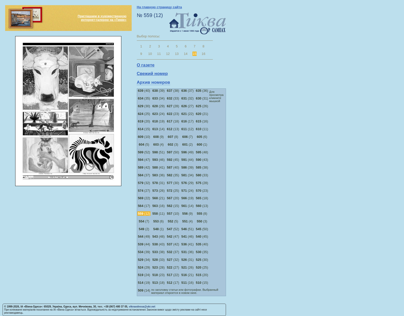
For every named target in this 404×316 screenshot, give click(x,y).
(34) (158, 98)
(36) (202, 91)
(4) (158, 144)
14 (185, 54)
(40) (144, 91)
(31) (202, 98)
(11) (202, 129)
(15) (144, 129)
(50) (173, 152)
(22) (187, 114)
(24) (158, 114)
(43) (202, 160)
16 (203, 54)
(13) (173, 129)
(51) (158, 152)
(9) (158, 137)
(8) (173, 137)
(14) (158, 129)
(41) (158, 167)
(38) (173, 91)
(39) (158, 91)
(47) (144, 160)
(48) (202, 152)
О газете (146, 65)
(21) (202, 114)
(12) (187, 129)
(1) (202, 144)
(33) (173, 98)
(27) (187, 106)
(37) (187, 91)
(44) (187, 160)
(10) (144, 137)
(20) (144, 121)
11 (159, 54)
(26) (202, 106)
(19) (158, 121)
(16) (202, 121)
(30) (144, 106)
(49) (187, 152)
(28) (173, 106)
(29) (158, 106)
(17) (187, 121)
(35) (144, 98)
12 (168, 54)
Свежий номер (152, 73)
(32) (187, 98)
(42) (144, 167)
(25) (144, 114)
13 (177, 54)
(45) (173, 160)
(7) (187, 137)
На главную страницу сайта (159, 7)
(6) (202, 137)
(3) (173, 144)
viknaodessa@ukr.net (142, 306)
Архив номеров (153, 82)
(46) (158, 160)
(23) (173, 114)
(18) (173, 121)
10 (150, 54)
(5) (144, 144)
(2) (187, 144)
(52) (144, 152)
